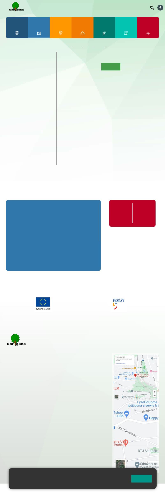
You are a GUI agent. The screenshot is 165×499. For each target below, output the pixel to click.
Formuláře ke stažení (142, 211)
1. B (12, 76)
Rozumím (141, 478)
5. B (47, 76)
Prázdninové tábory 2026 (27, 137)
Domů (65, 47)
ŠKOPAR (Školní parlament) (24, 158)
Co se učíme (115, 47)
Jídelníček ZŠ (64, 7)
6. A (13, 99)
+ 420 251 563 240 (24, 437)
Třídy (88, 47)
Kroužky (16, 127)
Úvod (67, 66)
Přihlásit (12, 494)
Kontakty (141, 7)
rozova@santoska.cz (28, 446)
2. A (21, 68)
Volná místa (128, 7)
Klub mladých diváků (28, 147)
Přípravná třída (23, 55)
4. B (39, 76)
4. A (39, 68)
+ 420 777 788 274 (89, 363)
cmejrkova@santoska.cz (31, 421)
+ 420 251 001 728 (90, 359)
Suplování (98, 7)
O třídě (79, 66)
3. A (30, 68)
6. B (12, 107)
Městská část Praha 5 (20, 459)
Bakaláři (36, 7)
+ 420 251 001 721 (91, 355)
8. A (30, 99)
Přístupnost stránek (35, 494)
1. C (12, 84)
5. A (48, 68)
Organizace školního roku (121, 213)
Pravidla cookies (66, 484)
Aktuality (93, 66)
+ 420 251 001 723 (24, 412)
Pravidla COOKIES (64, 494)
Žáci (77, 47)
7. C (21, 115)
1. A (13, 68)
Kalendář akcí (131, 66)
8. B (30, 107)
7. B (21, 107)
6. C (12, 115)
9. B (39, 107)
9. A (39, 99)
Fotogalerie (71, 74)
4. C (39, 84)
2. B (21, 76)
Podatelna (115, 7)
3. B (30, 76)
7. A (21, 99)
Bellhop (50, 7)
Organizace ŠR (82, 7)
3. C (30, 84)
